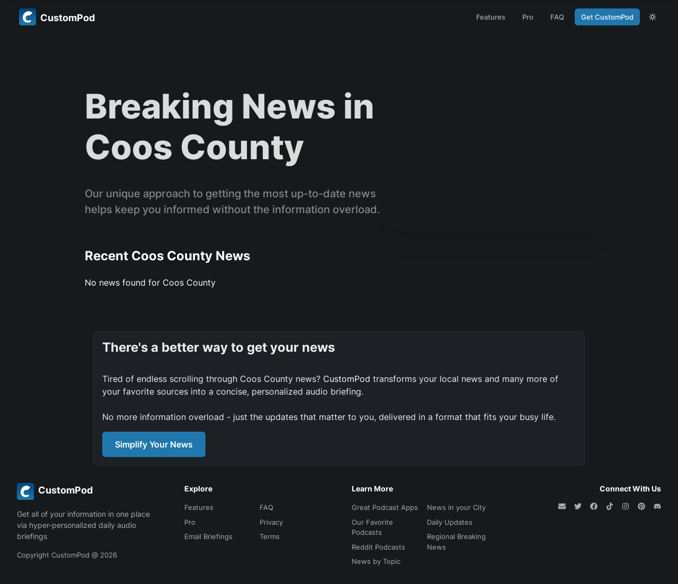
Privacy (271, 522)
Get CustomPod (607, 17)
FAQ (557, 17)
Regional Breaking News (456, 541)
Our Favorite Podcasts (372, 527)
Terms (270, 536)
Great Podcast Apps (385, 507)
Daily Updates (449, 522)
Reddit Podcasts (378, 547)
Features (490, 17)
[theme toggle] (652, 16)
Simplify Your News (154, 444)
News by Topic (376, 561)
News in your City (456, 507)
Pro (527, 17)
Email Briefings (208, 536)
